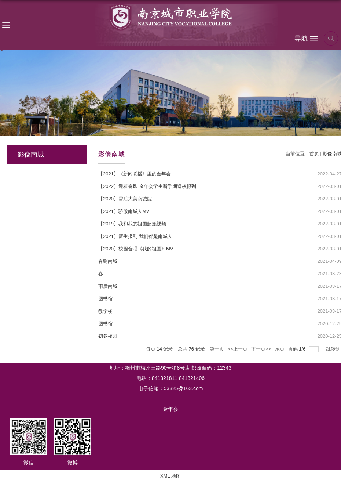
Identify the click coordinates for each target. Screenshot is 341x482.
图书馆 (105, 298)
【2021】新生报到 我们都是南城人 (135, 236)
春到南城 (107, 261)
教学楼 (105, 311)
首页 (314, 153)
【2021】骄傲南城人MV (123, 211)
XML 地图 (170, 476)
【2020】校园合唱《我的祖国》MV (135, 248)
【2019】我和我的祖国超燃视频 (132, 223)
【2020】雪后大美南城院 (125, 199)
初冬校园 (107, 336)
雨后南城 (107, 286)
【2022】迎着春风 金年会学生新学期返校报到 (147, 186)
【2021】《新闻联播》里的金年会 (134, 174)
